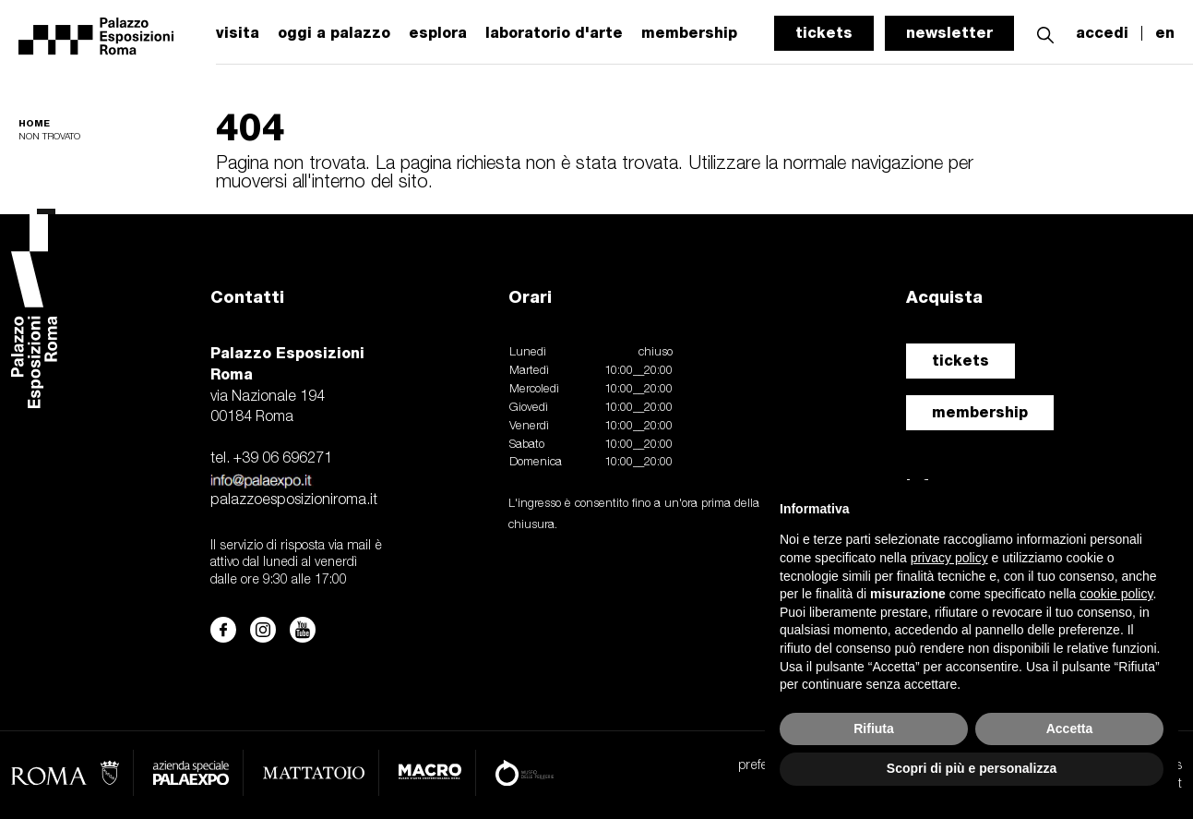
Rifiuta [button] (873, 728)
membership (980, 412)
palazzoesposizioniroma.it (293, 500)
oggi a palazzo (334, 33)
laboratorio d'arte (554, 33)
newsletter (949, 33)
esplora (438, 33)
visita (237, 33)
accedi (1102, 33)
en (1165, 33)
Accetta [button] (1069, 728)
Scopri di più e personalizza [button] (971, 768)
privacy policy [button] (949, 557)
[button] (1045, 32)
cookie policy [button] (1116, 593)
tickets (824, 33)
